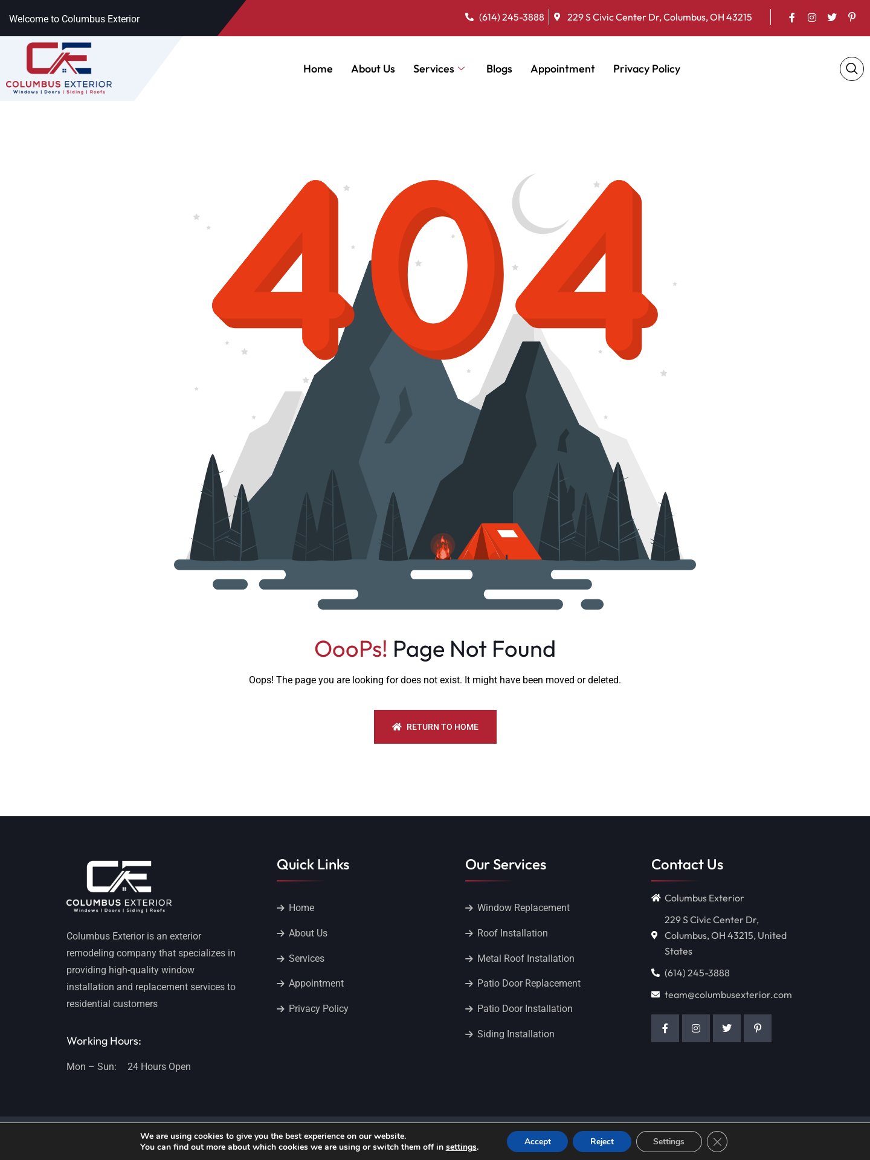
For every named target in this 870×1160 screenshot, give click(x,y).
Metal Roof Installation (526, 958)
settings (457, 1146)
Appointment (562, 69)
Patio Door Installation (525, 1009)
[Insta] (812, 17)
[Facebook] (792, 17)
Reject (601, 1141)
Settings (670, 1141)
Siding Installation (516, 1034)
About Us (373, 69)
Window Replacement (523, 908)
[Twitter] (832, 17)
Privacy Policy (646, 69)
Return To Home (435, 727)
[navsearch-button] (852, 69)
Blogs (499, 69)
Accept (534, 1141)
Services (439, 69)
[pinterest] (852, 17)
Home (318, 69)
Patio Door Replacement (529, 984)
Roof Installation (512, 933)
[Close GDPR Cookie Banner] (720, 1141)
